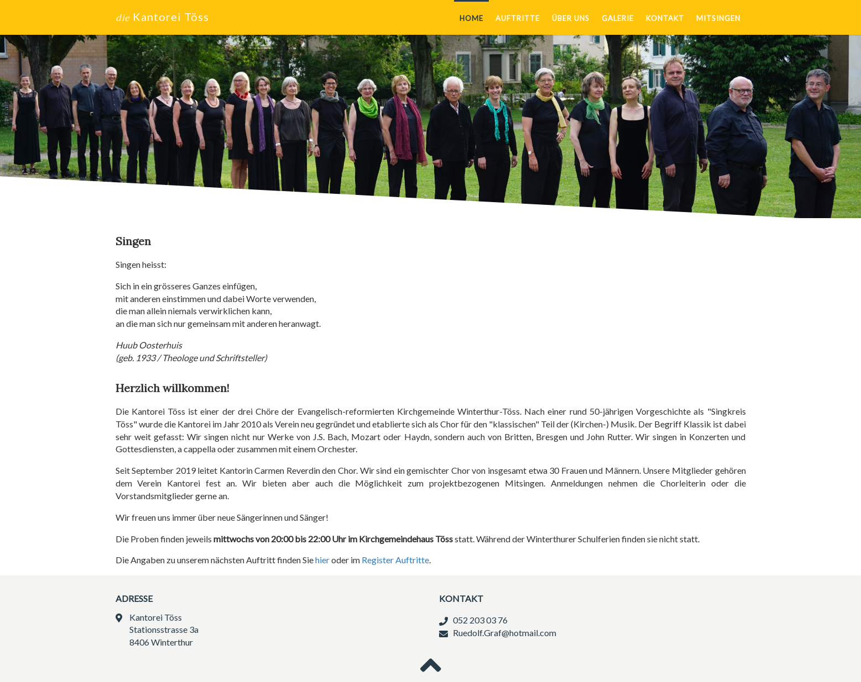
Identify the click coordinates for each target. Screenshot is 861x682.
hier (322, 559)
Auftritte (517, 18)
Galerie (618, 18)
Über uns (570, 18)
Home (471, 18)
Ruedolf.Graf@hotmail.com (504, 632)
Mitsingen (718, 18)
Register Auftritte (395, 559)
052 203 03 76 (480, 620)
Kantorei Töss (162, 16)
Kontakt (665, 18)
